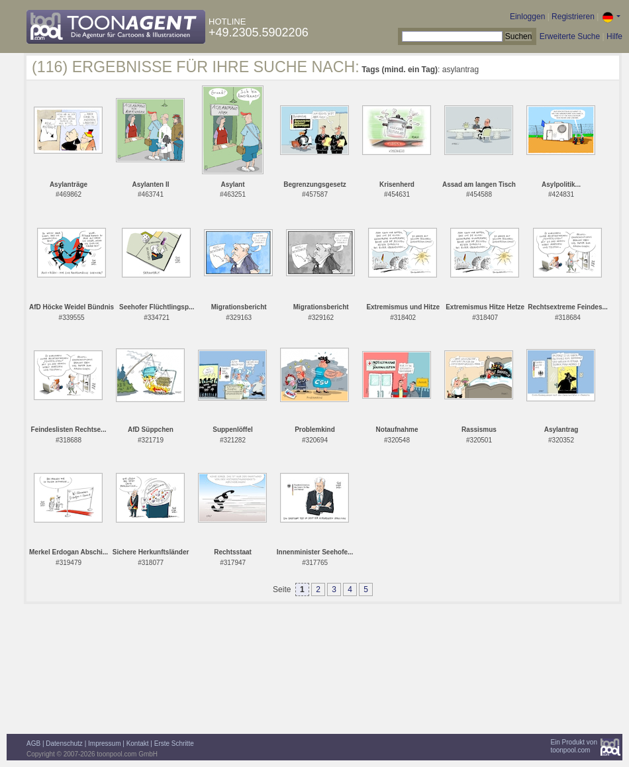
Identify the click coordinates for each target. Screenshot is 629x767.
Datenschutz (64, 743)
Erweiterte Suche (570, 36)
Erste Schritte (174, 743)
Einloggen (527, 16)
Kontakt (137, 743)
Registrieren (573, 16)
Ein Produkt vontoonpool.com (573, 746)
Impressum (104, 743)
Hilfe (614, 36)
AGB (33, 743)
